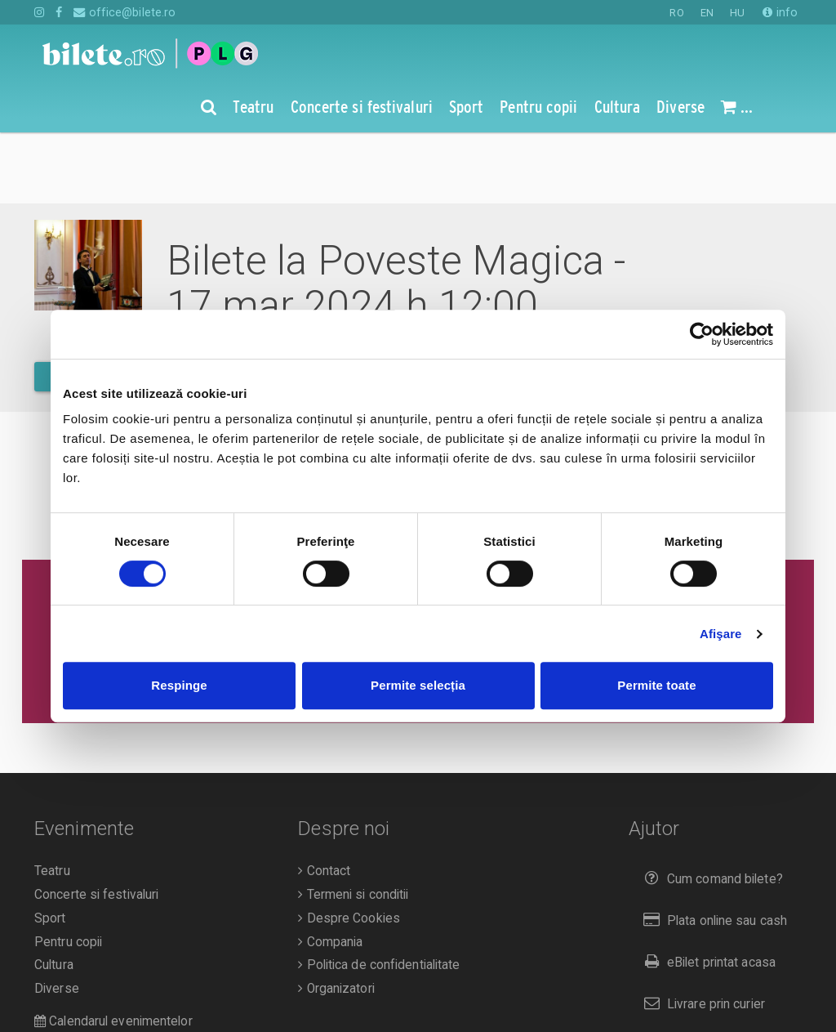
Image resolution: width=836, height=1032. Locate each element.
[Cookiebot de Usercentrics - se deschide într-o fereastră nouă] (701, 334)
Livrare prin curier (701, 932)
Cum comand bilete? (710, 807)
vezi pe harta (573, 303)
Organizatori (336, 917)
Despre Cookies (349, 847)
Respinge (179, 685)
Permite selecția (418, 685)
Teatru (52, 800)
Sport (50, 847)
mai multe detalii (105, 305)
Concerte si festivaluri (96, 823)
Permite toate (656, 685)
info (780, 12)
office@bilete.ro (124, 12)
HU (737, 13)
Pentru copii (68, 871)
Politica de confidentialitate (379, 894)
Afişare (721, 634)
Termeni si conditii (353, 823)
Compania (330, 871)
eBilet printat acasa (706, 891)
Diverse (56, 917)
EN (707, 13)
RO (676, 13)
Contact (324, 800)
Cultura (53, 894)
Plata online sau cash (712, 849)
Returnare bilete (697, 973)
